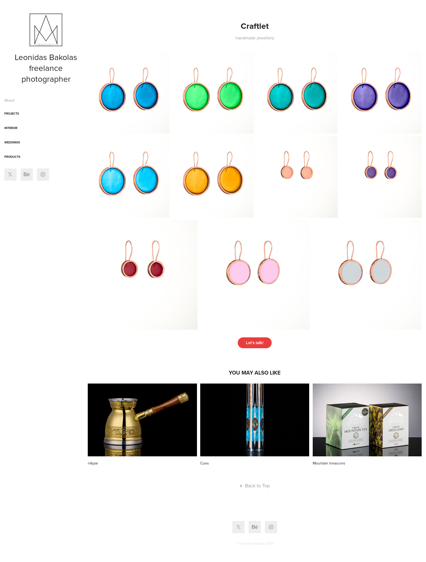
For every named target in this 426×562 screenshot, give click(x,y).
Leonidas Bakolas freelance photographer (47, 67)
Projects (11, 113)
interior (10, 128)
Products (12, 157)
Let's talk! (255, 343)
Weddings (12, 142)
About (9, 100)
